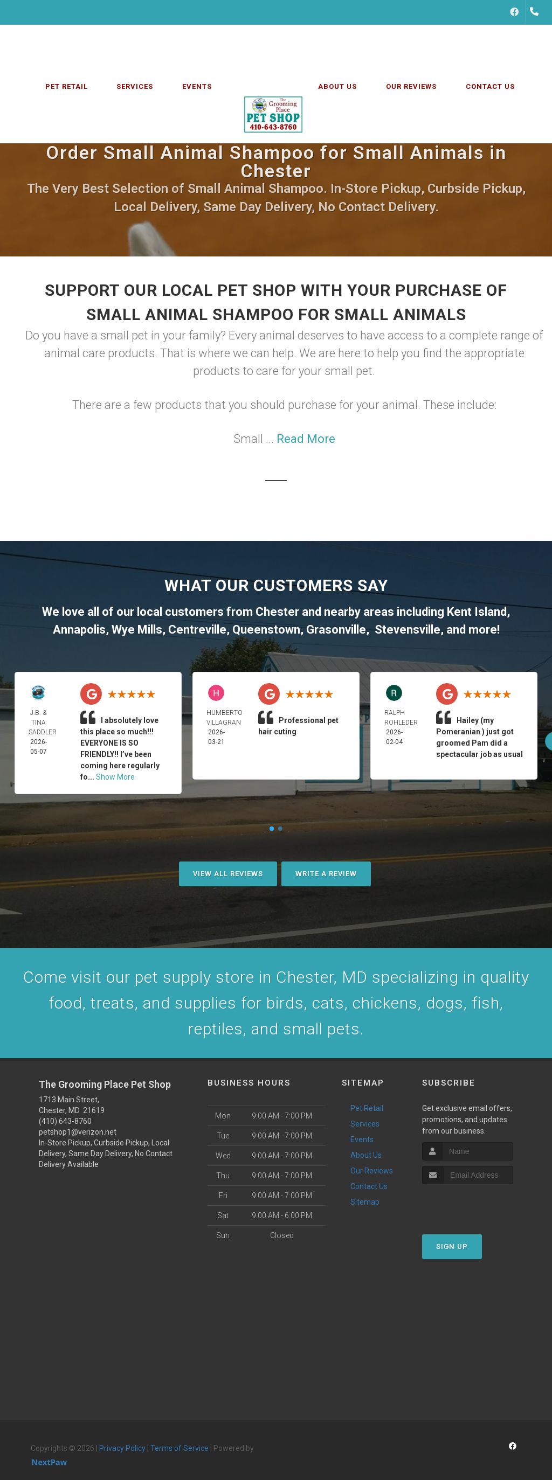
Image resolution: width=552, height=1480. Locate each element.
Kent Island (477, 612)
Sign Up (452, 1246)
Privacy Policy (122, 1448)
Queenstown (266, 629)
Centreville (197, 629)
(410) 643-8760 (65, 1121)
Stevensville (407, 629)
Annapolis (79, 629)
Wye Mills (137, 629)
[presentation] (479, 1204)
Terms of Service (179, 1448)
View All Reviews (228, 874)
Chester (277, 612)
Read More (306, 439)
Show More (115, 777)
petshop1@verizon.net (77, 1132)
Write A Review (326, 874)
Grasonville (336, 629)
